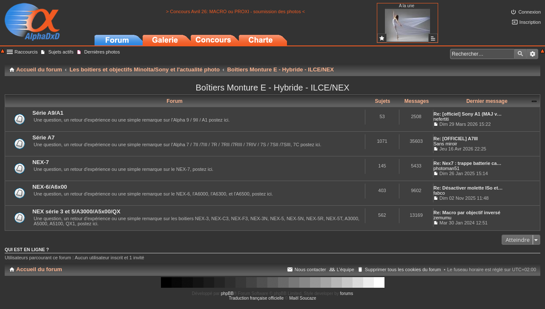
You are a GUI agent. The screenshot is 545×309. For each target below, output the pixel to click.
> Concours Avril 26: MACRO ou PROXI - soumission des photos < (235, 11)
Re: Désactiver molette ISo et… (468, 187)
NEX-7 (40, 162)
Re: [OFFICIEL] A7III (455, 138)
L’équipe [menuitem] (345, 269)
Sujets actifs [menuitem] (60, 51)
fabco (439, 193)
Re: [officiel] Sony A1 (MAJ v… (467, 113)
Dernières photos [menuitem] (102, 51)
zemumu (442, 217)
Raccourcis (25, 51)
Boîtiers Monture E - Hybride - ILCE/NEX (272, 87)
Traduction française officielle (256, 298)
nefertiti (441, 119)
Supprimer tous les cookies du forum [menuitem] (403, 269)
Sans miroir (445, 143)
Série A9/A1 (47, 113)
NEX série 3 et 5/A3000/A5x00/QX (76, 211)
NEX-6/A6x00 (49, 187)
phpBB (227, 293)
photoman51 (446, 168)
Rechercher (520, 54)
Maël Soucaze (302, 298)
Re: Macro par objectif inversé (466, 212)
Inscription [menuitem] (530, 22)
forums (346, 293)
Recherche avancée (532, 54)
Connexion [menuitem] (529, 11)
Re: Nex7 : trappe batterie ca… (467, 163)
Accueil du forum (39, 269)
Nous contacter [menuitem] (310, 269)
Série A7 (43, 137)
